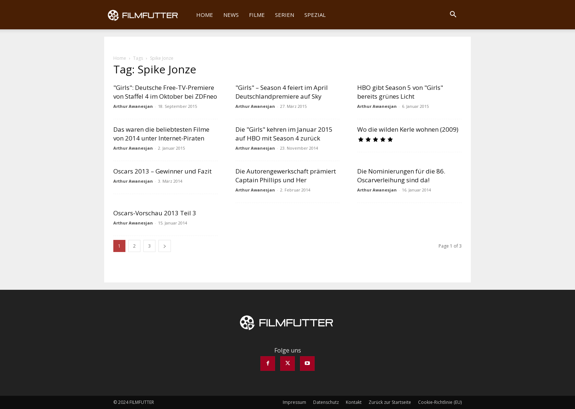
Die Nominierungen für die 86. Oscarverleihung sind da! (401, 175)
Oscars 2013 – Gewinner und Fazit (162, 171)
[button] (453, 15)
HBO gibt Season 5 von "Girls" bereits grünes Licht (400, 92)
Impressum (294, 402)
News (231, 14)
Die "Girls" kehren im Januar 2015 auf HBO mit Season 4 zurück (284, 133)
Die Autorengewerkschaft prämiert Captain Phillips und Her (285, 175)
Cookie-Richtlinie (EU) (440, 402)
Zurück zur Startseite (390, 402)
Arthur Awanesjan (133, 106)
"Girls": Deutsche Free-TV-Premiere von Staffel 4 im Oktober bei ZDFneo (165, 92)
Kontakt (354, 402)
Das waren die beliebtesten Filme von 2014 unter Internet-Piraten (161, 133)
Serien (284, 14)
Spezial (315, 14)
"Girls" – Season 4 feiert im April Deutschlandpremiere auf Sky (281, 92)
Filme (257, 14)
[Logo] (147, 14)
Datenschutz (326, 402)
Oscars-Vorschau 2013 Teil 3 (154, 213)
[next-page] (164, 246)
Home (204, 14)
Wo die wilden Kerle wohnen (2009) (407, 129)
